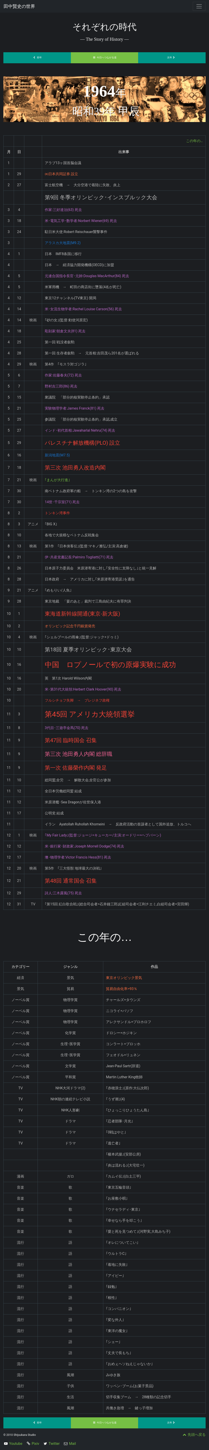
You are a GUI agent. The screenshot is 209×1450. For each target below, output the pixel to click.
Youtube (15, 1443)
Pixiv (35, 1443)
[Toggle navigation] (199, 6)
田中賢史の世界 (19, 6)
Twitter (54, 1443)
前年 (37, 57)
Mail (72, 1443)
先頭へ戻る (194, 1434)
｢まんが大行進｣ (57, 480)
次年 (172, 57)
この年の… (194, 141)
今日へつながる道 (104, 57)
